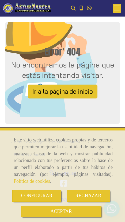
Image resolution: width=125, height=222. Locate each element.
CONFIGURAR (36, 195)
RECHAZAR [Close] (88, 195)
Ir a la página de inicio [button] (62, 91)
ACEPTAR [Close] (61, 211)
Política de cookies (32, 181)
